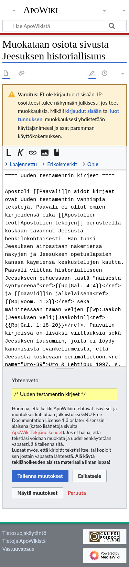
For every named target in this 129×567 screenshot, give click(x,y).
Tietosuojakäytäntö (24, 533)
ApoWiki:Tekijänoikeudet (37, 432)
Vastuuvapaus (18, 549)
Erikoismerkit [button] (62, 164)
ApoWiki (40, 10)
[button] (9, 152)
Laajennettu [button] (23, 164)
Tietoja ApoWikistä (24, 541)
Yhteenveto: (26, 380)
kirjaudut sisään (83, 111)
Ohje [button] (92, 164)
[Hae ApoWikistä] (64, 25)
